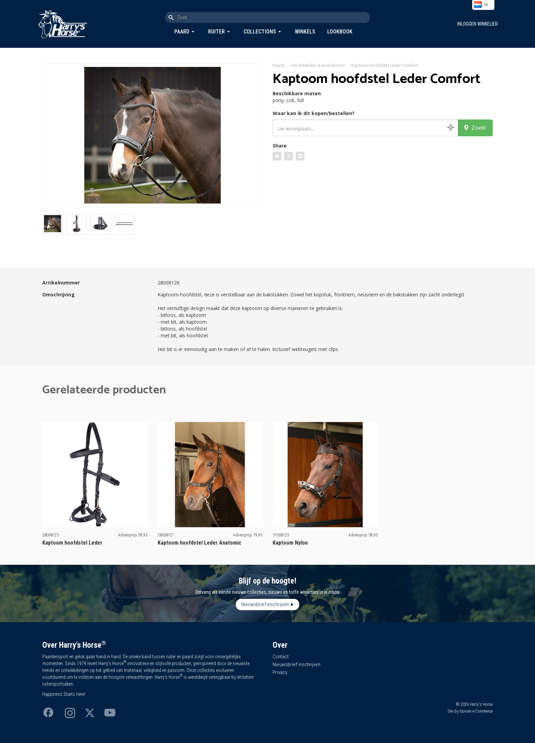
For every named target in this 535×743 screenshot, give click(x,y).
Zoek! (474, 127)
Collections (260, 31)
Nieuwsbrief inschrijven (265, 604)
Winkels (305, 31)
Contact (281, 657)
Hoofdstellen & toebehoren (318, 65)
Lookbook (339, 31)
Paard (181, 31)
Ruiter (216, 31)
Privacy (280, 672)
